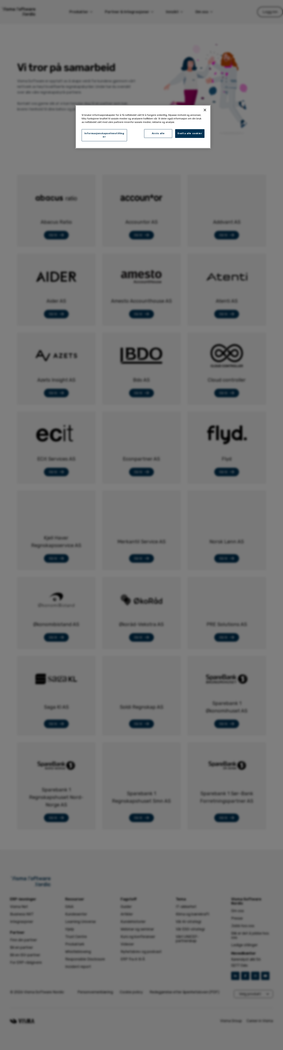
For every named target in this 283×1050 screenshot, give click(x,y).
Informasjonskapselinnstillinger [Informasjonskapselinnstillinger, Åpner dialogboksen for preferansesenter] (104, 135)
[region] (143, 127)
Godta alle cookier (189, 133)
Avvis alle (158, 133)
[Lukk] (204, 110)
